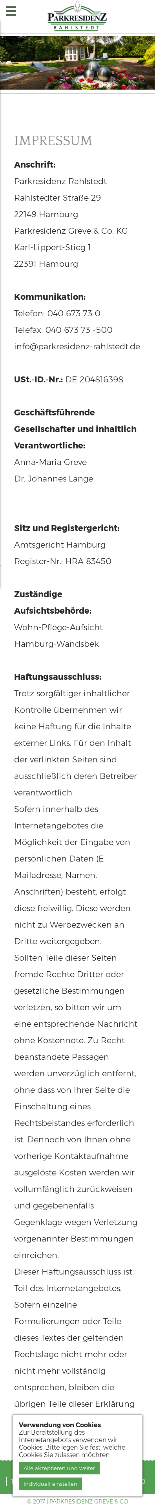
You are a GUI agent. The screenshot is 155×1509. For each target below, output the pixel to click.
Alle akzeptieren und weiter (59, 1468)
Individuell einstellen (50, 1484)
